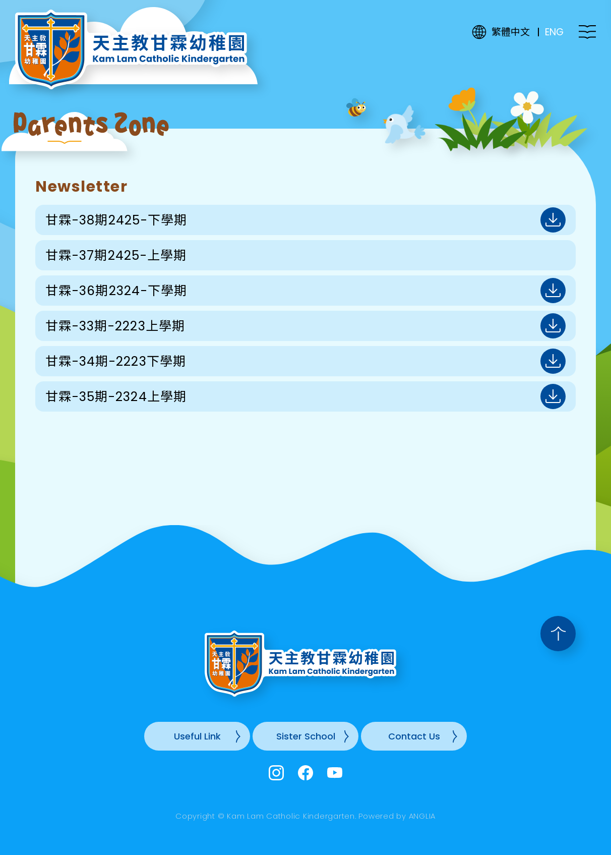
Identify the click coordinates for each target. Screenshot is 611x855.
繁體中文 (511, 32)
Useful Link (197, 736)
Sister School (305, 736)
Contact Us (414, 736)
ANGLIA (422, 816)
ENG (554, 32)
